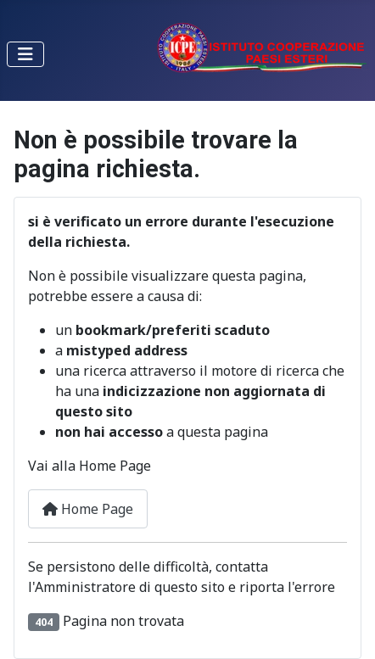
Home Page (87, 509)
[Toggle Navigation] (25, 54)
